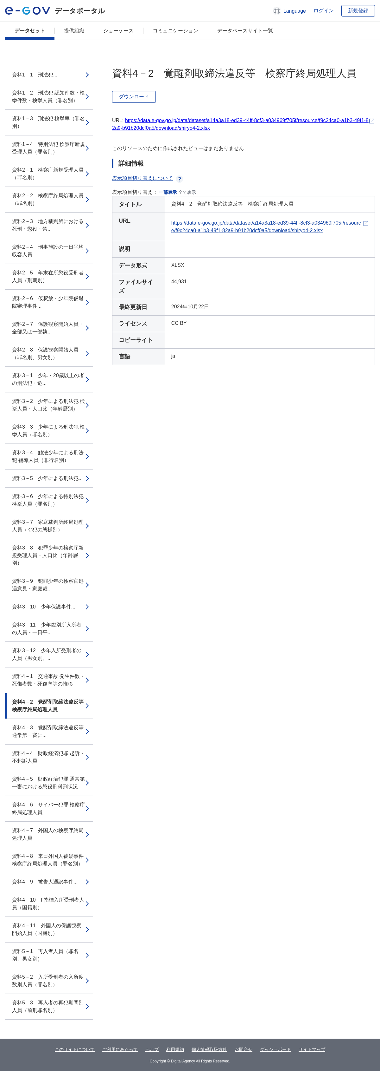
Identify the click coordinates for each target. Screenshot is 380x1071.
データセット (30, 30)
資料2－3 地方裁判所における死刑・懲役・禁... (48, 225)
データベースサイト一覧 (245, 30)
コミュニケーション (175, 30)
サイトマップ (312, 1049)
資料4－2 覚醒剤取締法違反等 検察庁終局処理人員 (50, 705)
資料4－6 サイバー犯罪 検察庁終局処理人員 (48, 808)
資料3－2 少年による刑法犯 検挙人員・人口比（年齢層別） (48, 404)
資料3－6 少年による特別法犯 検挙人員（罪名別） (48, 500)
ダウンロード (134, 96)
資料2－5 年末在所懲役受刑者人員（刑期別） (48, 276)
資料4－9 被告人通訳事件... (45, 881)
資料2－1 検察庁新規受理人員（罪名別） (48, 173)
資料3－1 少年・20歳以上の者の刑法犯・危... (48, 379)
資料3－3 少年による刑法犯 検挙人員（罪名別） (48, 430)
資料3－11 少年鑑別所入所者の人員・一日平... (46, 628)
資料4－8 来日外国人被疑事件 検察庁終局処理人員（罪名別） (48, 859)
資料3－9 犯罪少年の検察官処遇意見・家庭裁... (48, 584)
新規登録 (358, 10)
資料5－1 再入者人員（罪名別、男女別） (45, 955)
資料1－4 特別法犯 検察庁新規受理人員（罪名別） (48, 147)
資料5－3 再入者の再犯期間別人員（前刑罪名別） (48, 1006)
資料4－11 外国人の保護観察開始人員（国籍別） (46, 929)
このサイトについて (75, 1049)
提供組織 (74, 30)
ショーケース (118, 30)
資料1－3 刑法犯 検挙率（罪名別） (48, 122)
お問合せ (243, 1049)
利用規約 (175, 1049)
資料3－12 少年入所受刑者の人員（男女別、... (46, 654)
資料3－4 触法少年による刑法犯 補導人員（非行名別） (48, 456)
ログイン (324, 10)
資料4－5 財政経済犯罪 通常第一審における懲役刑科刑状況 (48, 782)
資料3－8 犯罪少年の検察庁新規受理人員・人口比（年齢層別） (48, 555)
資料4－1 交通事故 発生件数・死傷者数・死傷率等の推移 (48, 680)
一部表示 (168, 192)
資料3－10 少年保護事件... (43, 606)
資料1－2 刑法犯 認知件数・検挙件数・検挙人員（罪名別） (48, 96)
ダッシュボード (275, 1049)
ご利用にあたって (120, 1049)
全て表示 (187, 192)
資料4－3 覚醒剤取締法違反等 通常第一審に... (50, 731)
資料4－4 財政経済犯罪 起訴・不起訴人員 (48, 757)
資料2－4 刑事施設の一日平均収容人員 (48, 250)
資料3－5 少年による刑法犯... (47, 478)
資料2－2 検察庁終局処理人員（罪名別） (48, 199)
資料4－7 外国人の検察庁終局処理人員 (48, 834)
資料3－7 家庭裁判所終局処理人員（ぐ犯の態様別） (48, 525)
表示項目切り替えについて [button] (147, 178)
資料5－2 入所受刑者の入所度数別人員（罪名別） (48, 980)
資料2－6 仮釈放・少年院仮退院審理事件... (48, 302)
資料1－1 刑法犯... (34, 74)
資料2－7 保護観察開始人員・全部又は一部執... (48, 327)
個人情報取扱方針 (209, 1049)
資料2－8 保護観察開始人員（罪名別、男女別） (45, 353)
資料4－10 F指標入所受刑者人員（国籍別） (48, 903)
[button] (289, 11)
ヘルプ (152, 1049)
